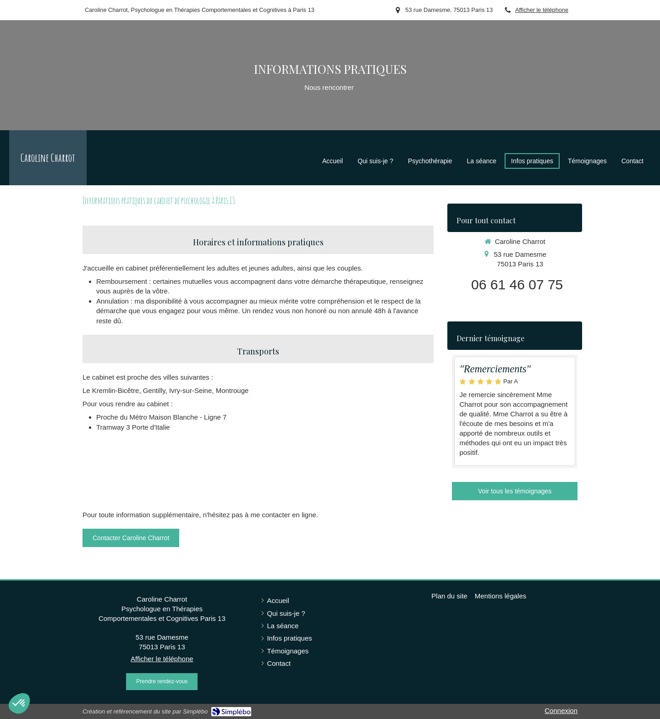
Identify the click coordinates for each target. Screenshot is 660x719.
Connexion (561, 710)
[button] (19, 703)
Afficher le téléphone (541, 9)
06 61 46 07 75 (517, 284)
